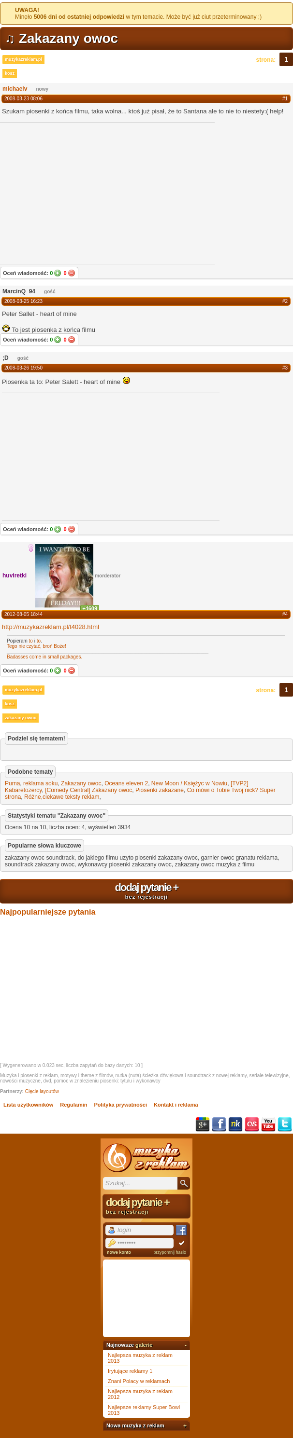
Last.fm (252, 1124)
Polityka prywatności (120, 1105)
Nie (71, 273)
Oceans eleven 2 (126, 783)
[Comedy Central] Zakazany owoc (88, 790)
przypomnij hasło (169, 1252)
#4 (285, 614)
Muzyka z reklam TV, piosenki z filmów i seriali (146, 1157)
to (31, 641)
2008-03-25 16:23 (23, 301)
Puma (12, 783)
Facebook (219, 1124)
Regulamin (73, 1105)
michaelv (14, 88)
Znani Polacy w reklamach (139, 1381)
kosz (10, 73)
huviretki (14, 575)
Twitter (285, 1124)
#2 (285, 301)
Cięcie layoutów (42, 1091)
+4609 (89, 608)
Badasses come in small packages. (44, 656)
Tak (57, 273)
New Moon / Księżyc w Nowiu (189, 783)
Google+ (202, 1124)
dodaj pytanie (146, 890)
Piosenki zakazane (159, 790)
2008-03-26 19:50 (23, 367)
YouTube (268, 1124)
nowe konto (119, 1252)
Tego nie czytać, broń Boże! (36, 646)
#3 (285, 367)
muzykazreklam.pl (23, 59)
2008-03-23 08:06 (23, 98)
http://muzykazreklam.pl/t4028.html (50, 626)
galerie (143, 1345)
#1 (285, 98)
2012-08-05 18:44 (23, 614)
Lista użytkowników (28, 1105)
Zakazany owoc (81, 783)
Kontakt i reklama (176, 1105)
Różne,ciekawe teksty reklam (61, 797)
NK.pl (235, 1124)
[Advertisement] (74, 456)
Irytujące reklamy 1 (130, 1371)
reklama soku (40, 783)
